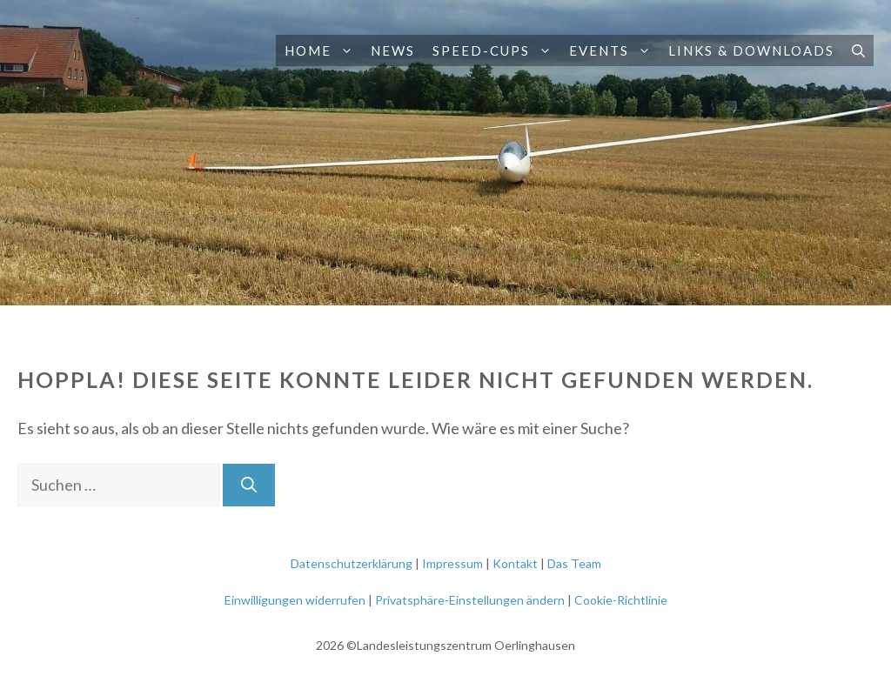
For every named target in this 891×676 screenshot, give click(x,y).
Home (323, 50)
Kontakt (515, 563)
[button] (347, 50)
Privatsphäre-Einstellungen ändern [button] (470, 599)
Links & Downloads (751, 50)
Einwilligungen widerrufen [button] (294, 599)
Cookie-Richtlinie (620, 599)
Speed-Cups (496, 50)
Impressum (452, 563)
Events (614, 50)
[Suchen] (249, 485)
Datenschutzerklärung (351, 563)
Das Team (574, 563)
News (393, 50)
